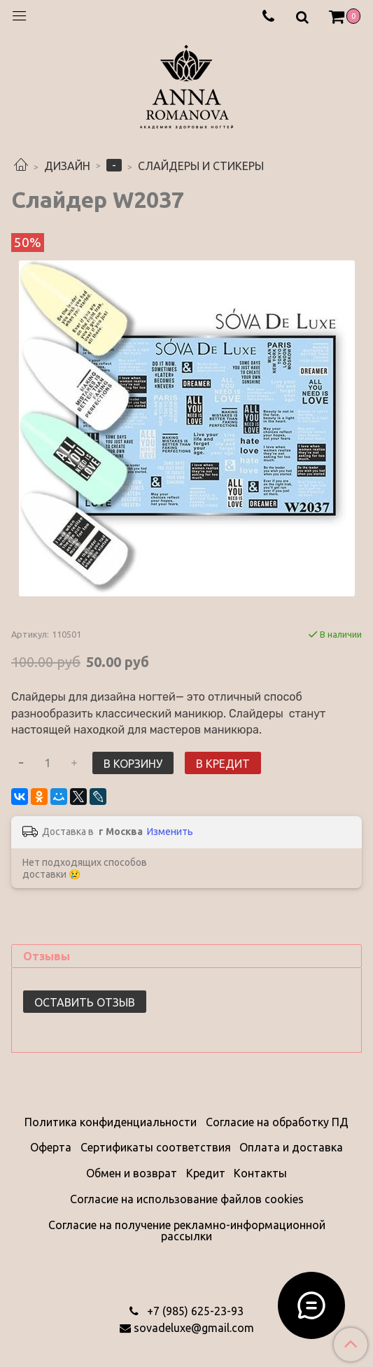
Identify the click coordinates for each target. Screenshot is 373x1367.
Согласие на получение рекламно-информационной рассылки (186, 1230)
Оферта (50, 1147)
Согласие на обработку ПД (277, 1122)
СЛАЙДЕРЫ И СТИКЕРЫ (201, 166)
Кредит (205, 1173)
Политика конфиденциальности (110, 1122)
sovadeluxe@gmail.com (194, 1328)
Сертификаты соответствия (155, 1147)
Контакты (260, 1173)
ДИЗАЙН (67, 166)
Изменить (170, 831)
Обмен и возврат (131, 1173)
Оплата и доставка (291, 1147)
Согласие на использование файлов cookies (187, 1199)
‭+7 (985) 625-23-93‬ (194, 1311)
